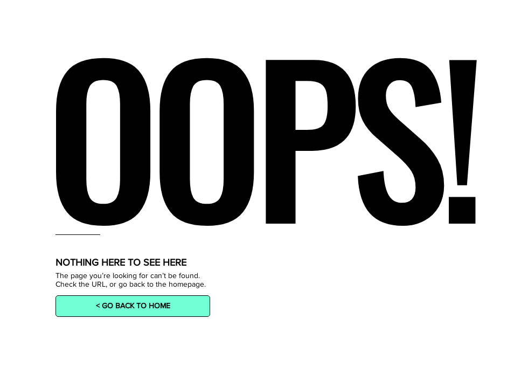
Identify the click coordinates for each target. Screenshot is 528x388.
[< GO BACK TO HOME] (132, 306)
